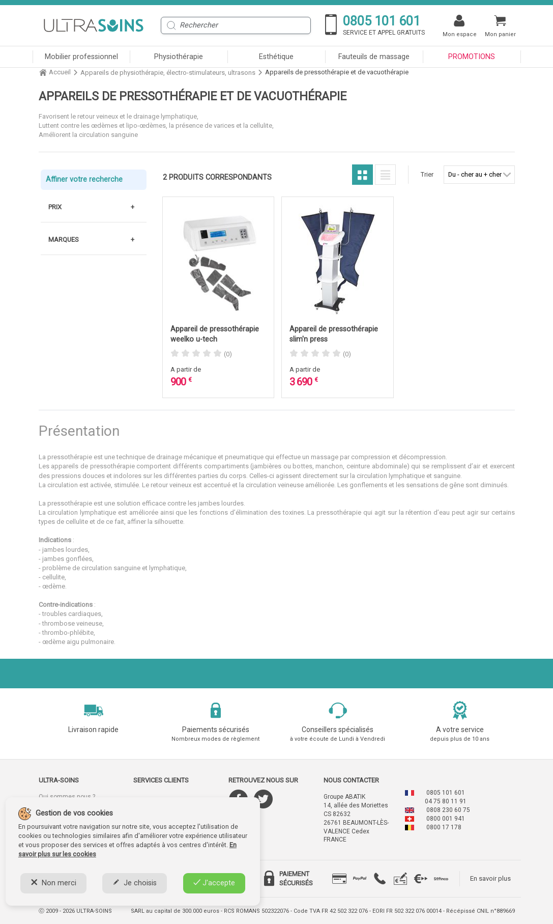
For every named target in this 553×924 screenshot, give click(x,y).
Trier (427, 174)
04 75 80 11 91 (446, 801)
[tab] (339, 878)
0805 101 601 (445, 792)
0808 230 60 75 (448, 810)
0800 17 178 (443, 827)
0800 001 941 (445, 818)
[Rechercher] (236, 25)
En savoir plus (490, 878)
